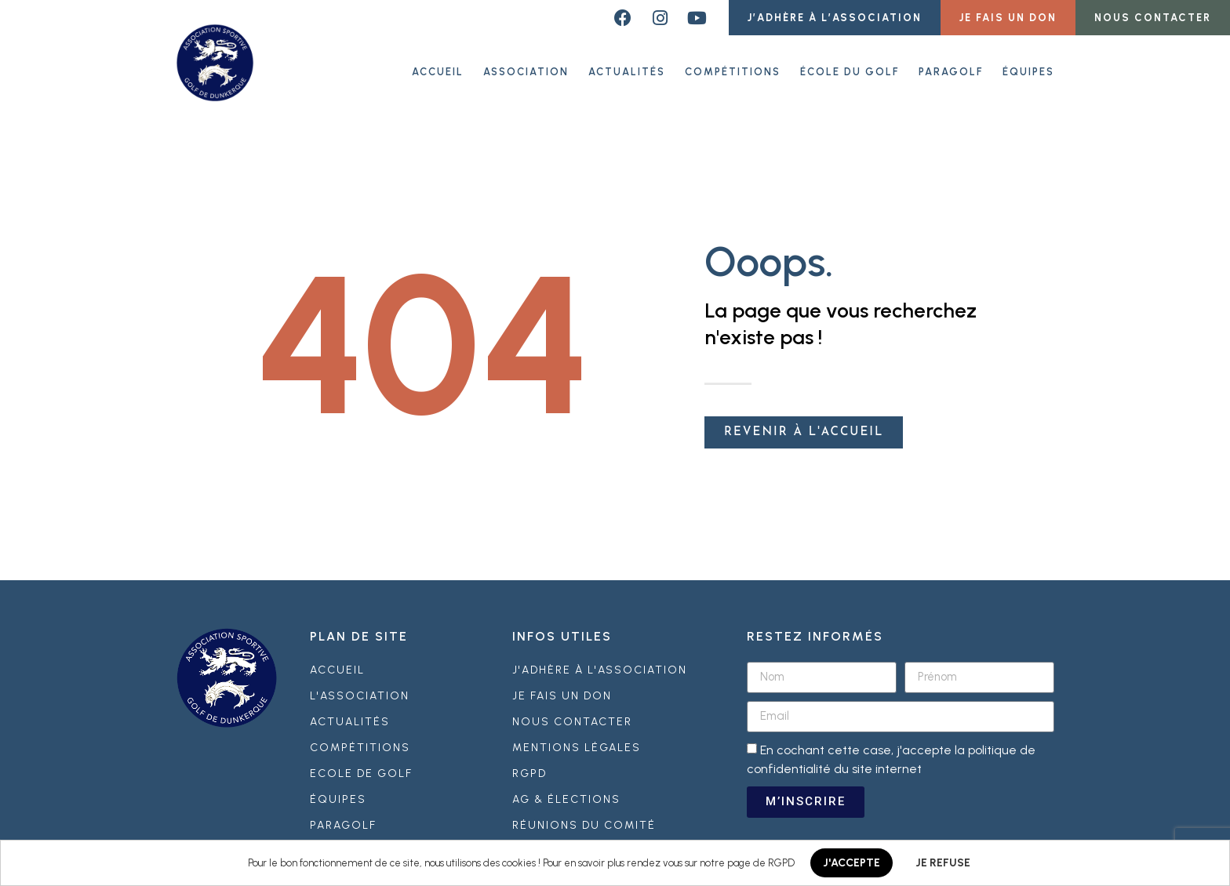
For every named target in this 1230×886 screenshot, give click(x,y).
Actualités (626, 70)
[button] (835, 17)
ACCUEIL (438, 70)
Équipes (1028, 70)
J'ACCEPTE (851, 863)
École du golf (849, 70)
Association (526, 70)
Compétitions (733, 70)
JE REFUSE (942, 863)
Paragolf (951, 70)
